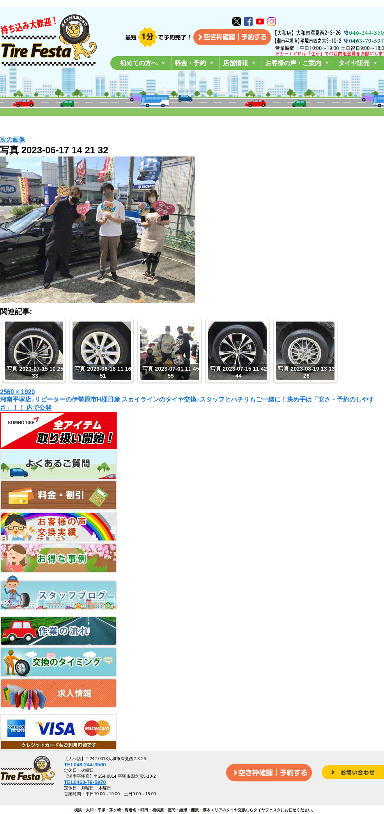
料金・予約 (194, 63)
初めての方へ (143, 63)
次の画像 (12, 139)
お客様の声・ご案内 (297, 63)
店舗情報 (240, 63)
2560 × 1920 (17, 392)
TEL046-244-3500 (85, 765)
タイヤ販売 (358, 63)
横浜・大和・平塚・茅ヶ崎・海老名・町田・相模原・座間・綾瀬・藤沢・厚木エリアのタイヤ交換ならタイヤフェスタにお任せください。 (195, 810)
